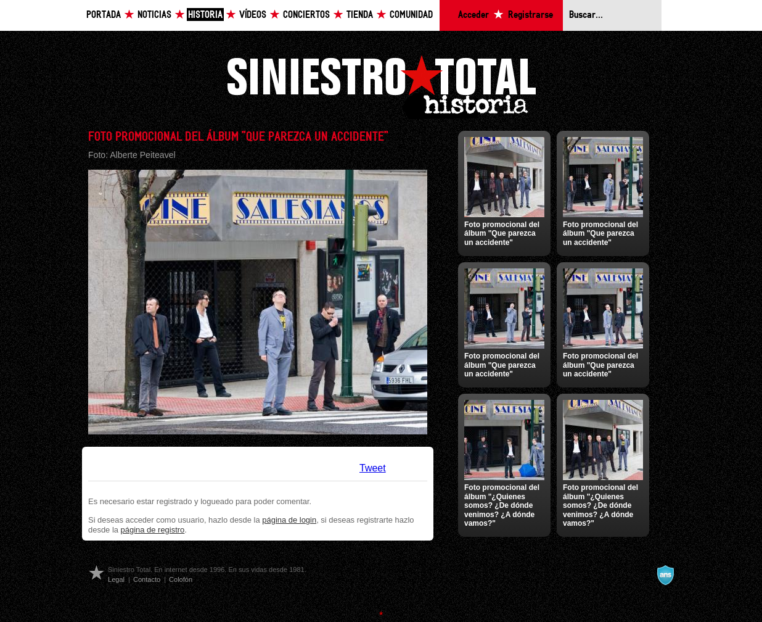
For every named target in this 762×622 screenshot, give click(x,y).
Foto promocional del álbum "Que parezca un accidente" (501, 233)
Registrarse (530, 15)
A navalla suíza (665, 575)
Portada (103, 15)
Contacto (146, 579)
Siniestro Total (381, 85)
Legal (116, 579)
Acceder (473, 15)
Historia (205, 15)
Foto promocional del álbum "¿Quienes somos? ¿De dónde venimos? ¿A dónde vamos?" (501, 505)
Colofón (180, 579)
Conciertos (306, 15)
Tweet (372, 468)
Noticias (154, 15)
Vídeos (252, 15)
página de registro (153, 529)
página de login (289, 520)
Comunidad (411, 15)
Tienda (359, 15)
